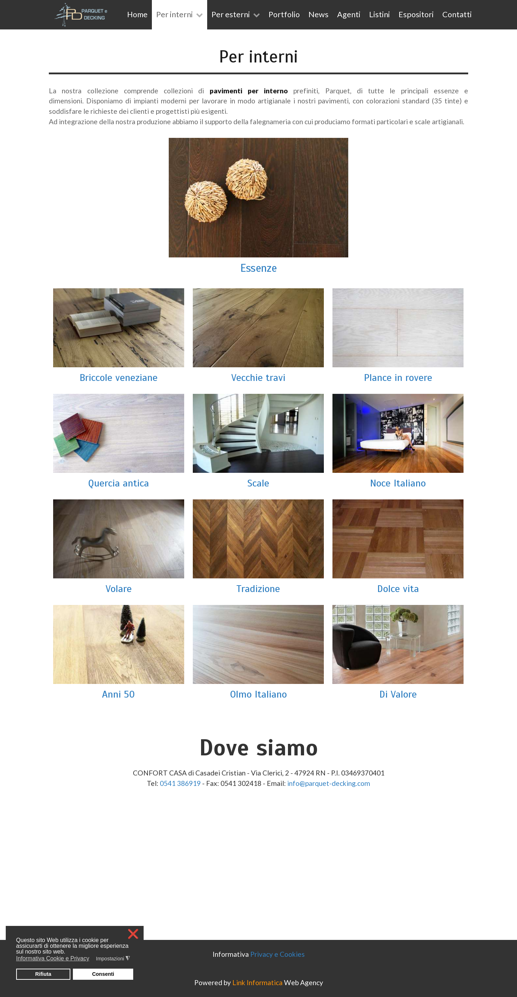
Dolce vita (398, 588)
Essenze (258, 268)
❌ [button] (133, 934)
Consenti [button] (103, 974)
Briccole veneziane (118, 377)
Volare (119, 588)
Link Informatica (257, 982)
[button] (93, 959)
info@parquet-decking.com (328, 783)
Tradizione (258, 588)
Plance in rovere (398, 377)
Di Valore (398, 694)
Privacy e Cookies (277, 954)
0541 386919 (180, 783)
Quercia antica (118, 483)
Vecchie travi (258, 377)
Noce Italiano (398, 483)
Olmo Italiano (258, 694)
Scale (258, 483)
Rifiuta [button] (43, 974)
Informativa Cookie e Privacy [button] (52, 958)
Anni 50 (118, 694)
